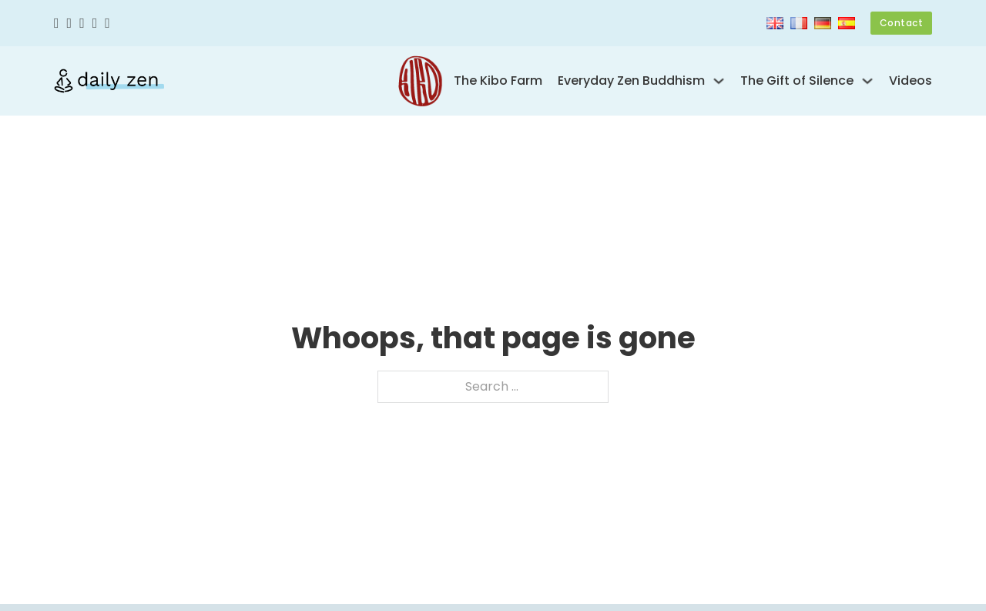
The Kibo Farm (498, 80)
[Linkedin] (107, 23)
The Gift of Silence (797, 80)
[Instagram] (82, 23)
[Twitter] (69, 23)
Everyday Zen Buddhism (631, 80)
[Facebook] (56, 23)
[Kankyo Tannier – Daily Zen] (109, 81)
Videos (910, 80)
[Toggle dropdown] (719, 81)
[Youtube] (95, 23)
